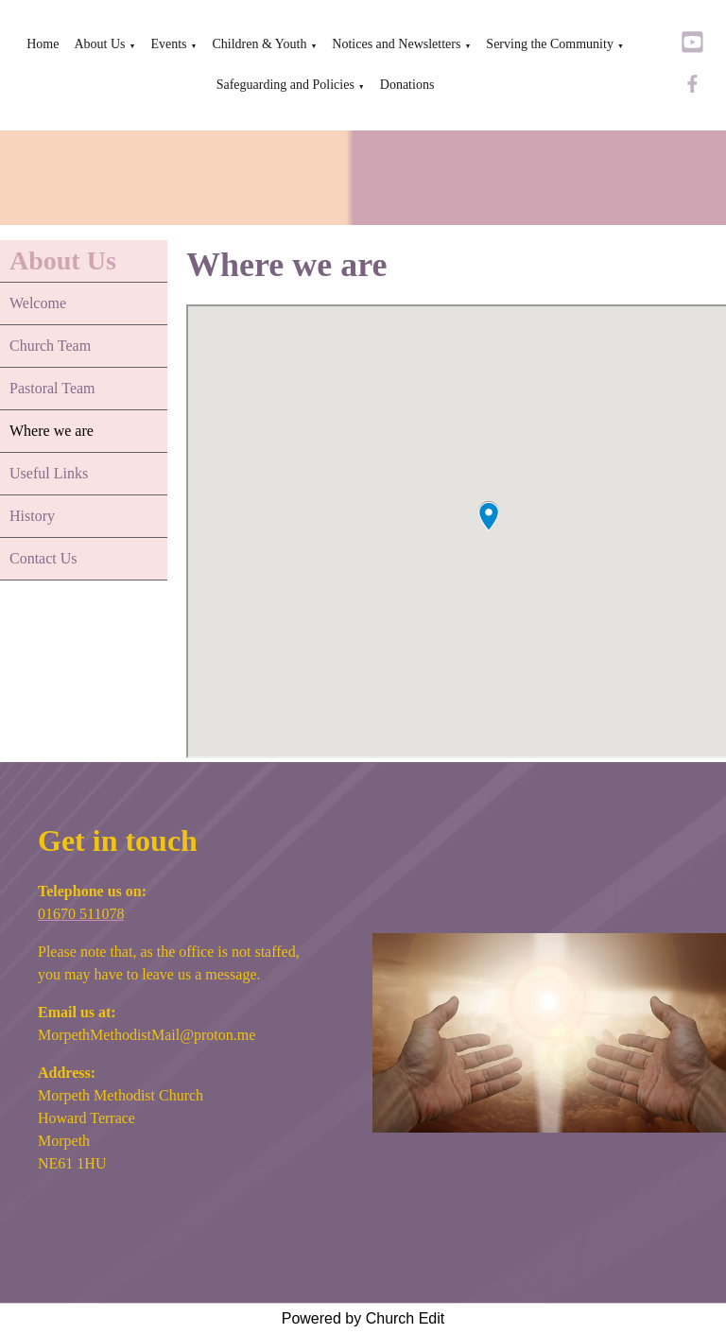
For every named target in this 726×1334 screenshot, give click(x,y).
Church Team (50, 346)
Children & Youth (259, 44)
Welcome (37, 303)
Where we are (51, 431)
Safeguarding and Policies (285, 85)
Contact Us (43, 558)
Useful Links (48, 473)
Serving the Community (550, 44)
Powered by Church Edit (363, 1318)
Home (42, 44)
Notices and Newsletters (396, 44)
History (32, 516)
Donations (407, 85)
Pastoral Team (52, 388)
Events (168, 44)
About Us (99, 44)
